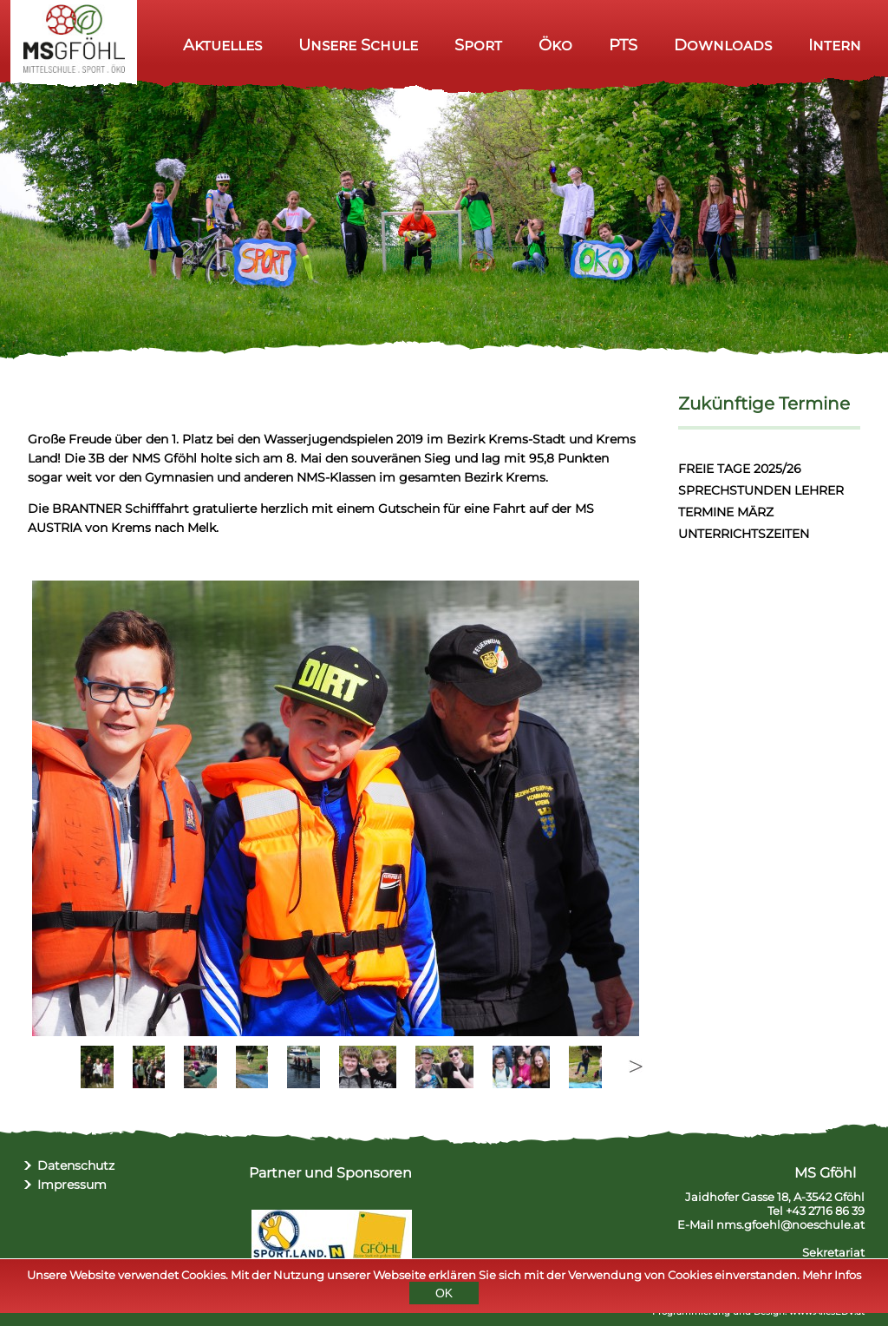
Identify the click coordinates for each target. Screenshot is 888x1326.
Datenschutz (75, 1165)
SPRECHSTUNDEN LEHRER (761, 490)
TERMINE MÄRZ (726, 512)
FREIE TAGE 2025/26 (739, 468)
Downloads (723, 45)
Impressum (72, 1184)
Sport (478, 45)
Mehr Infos (831, 1277)
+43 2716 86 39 (825, 1211)
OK (444, 1296)
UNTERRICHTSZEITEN (743, 534)
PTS (623, 45)
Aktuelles (222, 45)
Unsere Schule (358, 45)
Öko (555, 45)
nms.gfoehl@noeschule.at (790, 1224)
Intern (834, 45)
